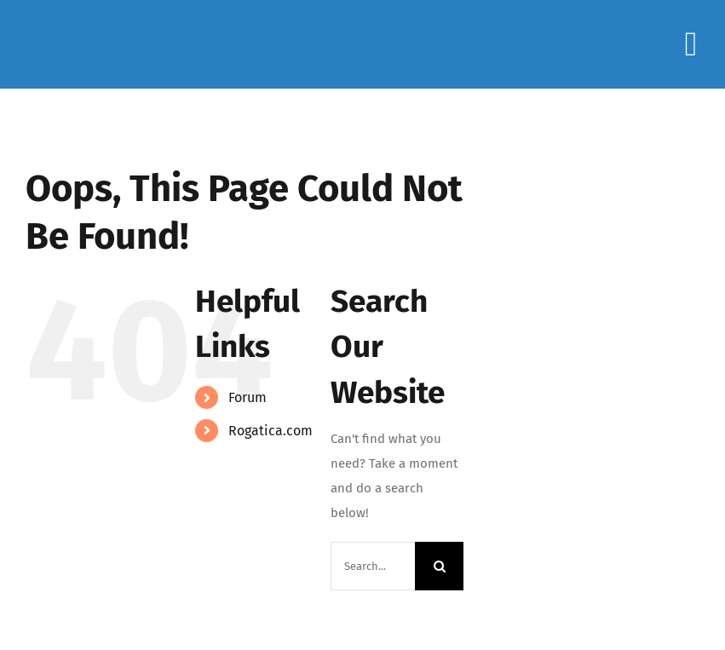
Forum (247, 397)
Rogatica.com (270, 431)
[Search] (439, 566)
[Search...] (373, 566)
